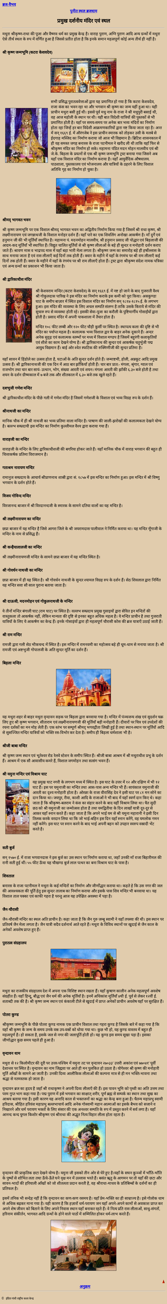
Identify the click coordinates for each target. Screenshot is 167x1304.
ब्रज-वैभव (9, 4)
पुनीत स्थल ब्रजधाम (83, 11)
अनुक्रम (85, 1286)
